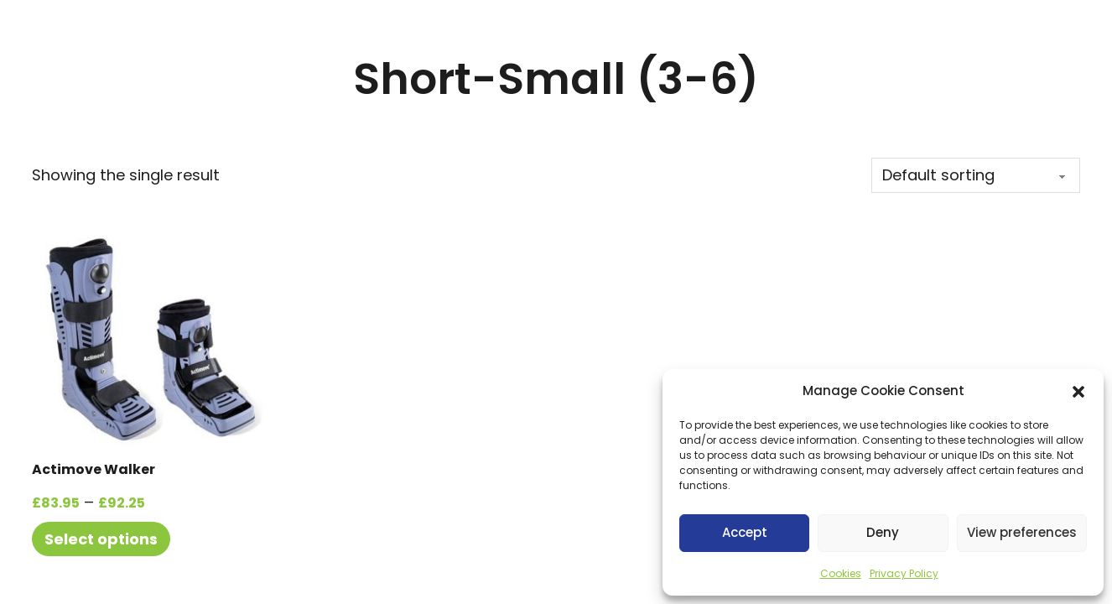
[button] (1078, 391)
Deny (882, 532)
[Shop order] (975, 175)
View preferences (1022, 532)
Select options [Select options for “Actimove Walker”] (101, 538)
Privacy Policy (904, 573)
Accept (744, 532)
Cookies (840, 573)
